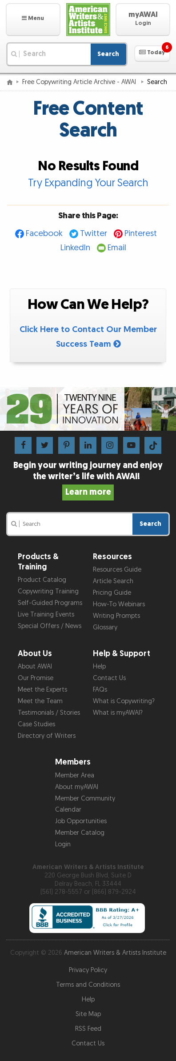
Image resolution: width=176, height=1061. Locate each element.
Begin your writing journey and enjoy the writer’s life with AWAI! (88, 479)
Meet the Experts (42, 689)
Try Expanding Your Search (88, 183)
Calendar (68, 809)
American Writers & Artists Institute (115, 953)
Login (63, 844)
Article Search (113, 581)
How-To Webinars (119, 604)
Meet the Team (40, 701)
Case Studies (36, 724)
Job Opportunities (81, 821)
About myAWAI (76, 787)
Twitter (93, 233)
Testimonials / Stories (49, 713)
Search (108, 54)
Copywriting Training (48, 591)
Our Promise (35, 678)
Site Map (88, 1014)
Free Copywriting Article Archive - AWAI (80, 82)
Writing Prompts (116, 616)
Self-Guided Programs (50, 603)
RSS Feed (88, 1029)
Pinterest (140, 233)
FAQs (100, 689)
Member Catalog (79, 833)
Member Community (85, 798)
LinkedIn (75, 247)
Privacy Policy (88, 970)
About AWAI (35, 666)
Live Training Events (46, 614)
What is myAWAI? (118, 713)
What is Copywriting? (124, 701)
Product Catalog (42, 580)
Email (117, 247)
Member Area (74, 775)
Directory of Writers (47, 736)
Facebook (44, 233)
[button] (33, 19)
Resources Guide (117, 569)
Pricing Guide (112, 593)
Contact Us (109, 678)
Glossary (105, 627)
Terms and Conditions (88, 985)
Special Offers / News (49, 626)
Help (99, 666)
